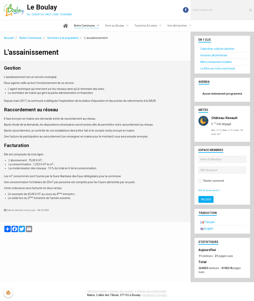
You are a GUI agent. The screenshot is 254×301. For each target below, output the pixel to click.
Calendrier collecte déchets (217, 48)
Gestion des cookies (122, 291)
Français (207, 222)
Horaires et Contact (155, 295)
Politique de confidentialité (151, 291)
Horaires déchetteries (213, 55)
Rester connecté (211, 181)
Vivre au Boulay (115, 25)
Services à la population (63, 38)
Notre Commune (84, 25)
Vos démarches (177, 25)
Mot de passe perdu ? (209, 190)
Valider (206, 199)
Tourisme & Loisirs (146, 25)
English (206, 228)
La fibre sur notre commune (217, 68)
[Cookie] (8, 292)
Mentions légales (97, 291)
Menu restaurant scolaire (216, 61)
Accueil (9, 38)
